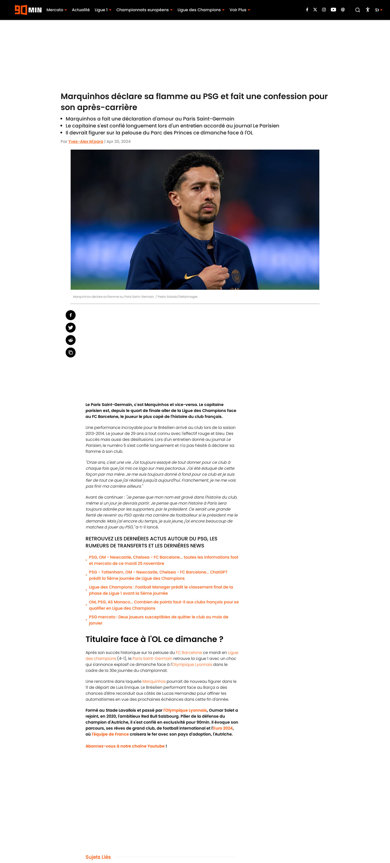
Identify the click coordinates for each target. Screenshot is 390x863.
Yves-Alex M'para (85, 141)
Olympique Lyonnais (192, 664)
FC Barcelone (189, 652)
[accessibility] (367, 10)
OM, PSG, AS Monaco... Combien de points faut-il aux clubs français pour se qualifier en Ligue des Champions (164, 605)
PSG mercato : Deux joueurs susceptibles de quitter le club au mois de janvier (158, 620)
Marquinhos (154, 681)
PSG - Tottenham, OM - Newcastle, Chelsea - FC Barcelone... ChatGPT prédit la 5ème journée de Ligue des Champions (158, 575)
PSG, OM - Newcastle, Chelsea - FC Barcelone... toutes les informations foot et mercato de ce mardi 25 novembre (163, 560)
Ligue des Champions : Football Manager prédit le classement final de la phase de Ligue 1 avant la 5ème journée (161, 590)
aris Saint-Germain (154, 658)
